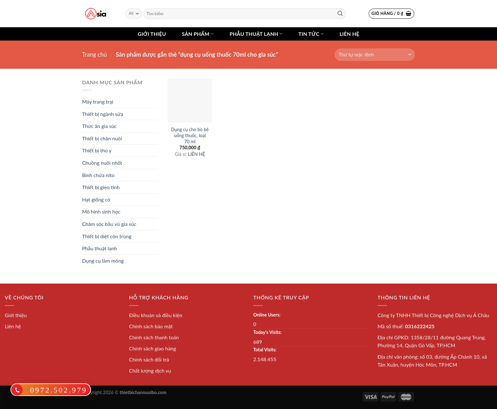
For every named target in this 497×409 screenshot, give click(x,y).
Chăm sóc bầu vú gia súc (109, 224)
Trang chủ (94, 54)
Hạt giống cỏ (96, 199)
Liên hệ (349, 34)
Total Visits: (264, 349)
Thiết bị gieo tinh (101, 187)
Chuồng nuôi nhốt (102, 163)
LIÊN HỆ (196, 154)
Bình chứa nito (98, 175)
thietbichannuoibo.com (143, 392)
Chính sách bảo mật (151, 326)
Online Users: (267, 314)
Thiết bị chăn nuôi (102, 138)
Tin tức (311, 34)
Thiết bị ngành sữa (102, 114)
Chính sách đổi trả (149, 359)
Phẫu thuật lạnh (255, 34)
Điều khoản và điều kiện (155, 315)
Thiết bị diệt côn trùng (107, 236)
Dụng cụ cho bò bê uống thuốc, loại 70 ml (190, 135)
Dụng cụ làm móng (103, 261)
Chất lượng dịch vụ (150, 370)
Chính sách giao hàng (152, 348)
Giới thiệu (152, 34)
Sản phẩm (198, 34)
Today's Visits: (267, 332)
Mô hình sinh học (101, 211)
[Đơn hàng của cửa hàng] (375, 54)
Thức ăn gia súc (99, 126)
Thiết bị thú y (97, 150)
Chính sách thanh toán (154, 337)
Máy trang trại (97, 102)
